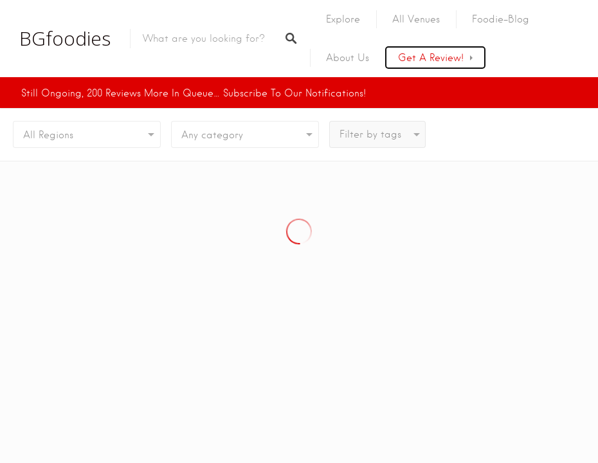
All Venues (416, 19)
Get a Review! (431, 58)
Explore (343, 19)
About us (347, 58)
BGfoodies (65, 38)
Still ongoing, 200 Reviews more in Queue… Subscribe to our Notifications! (193, 93)
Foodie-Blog (500, 19)
